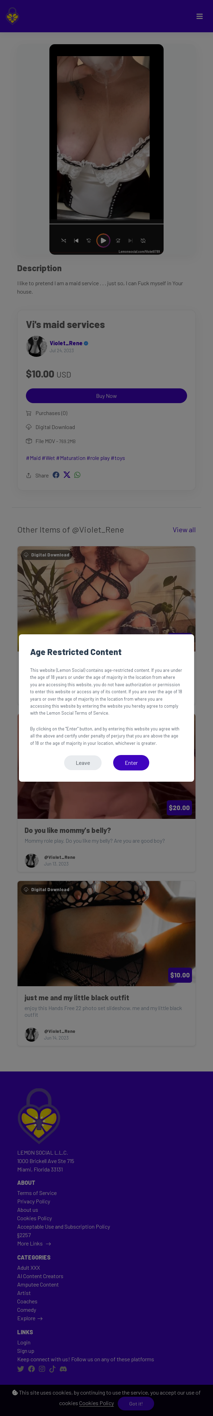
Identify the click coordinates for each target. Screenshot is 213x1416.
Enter (131, 762)
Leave (83, 762)
